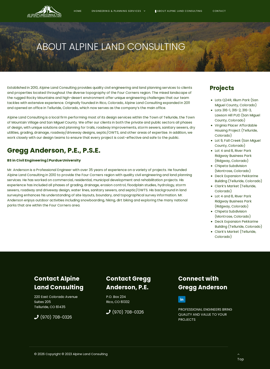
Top (240, 357)
